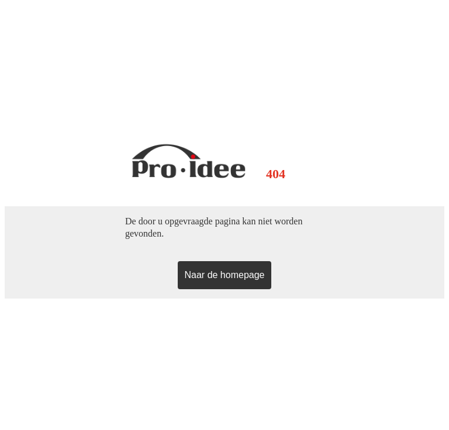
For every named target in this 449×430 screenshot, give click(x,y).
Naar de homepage (225, 275)
